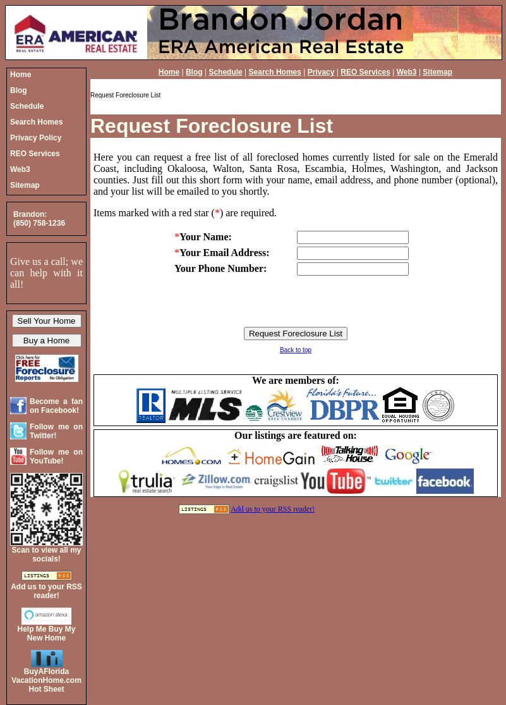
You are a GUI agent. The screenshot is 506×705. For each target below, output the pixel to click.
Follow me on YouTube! (56, 456)
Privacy (321, 72)
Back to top (295, 349)
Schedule (225, 72)
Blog (194, 72)
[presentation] (296, 302)
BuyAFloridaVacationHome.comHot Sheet (46, 680)
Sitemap (437, 72)
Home (169, 72)
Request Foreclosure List (211, 125)
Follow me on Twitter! (56, 431)
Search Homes (275, 72)
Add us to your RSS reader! (273, 509)
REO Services (365, 72)
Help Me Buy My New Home (46, 633)
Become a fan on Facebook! (56, 406)
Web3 (407, 72)
